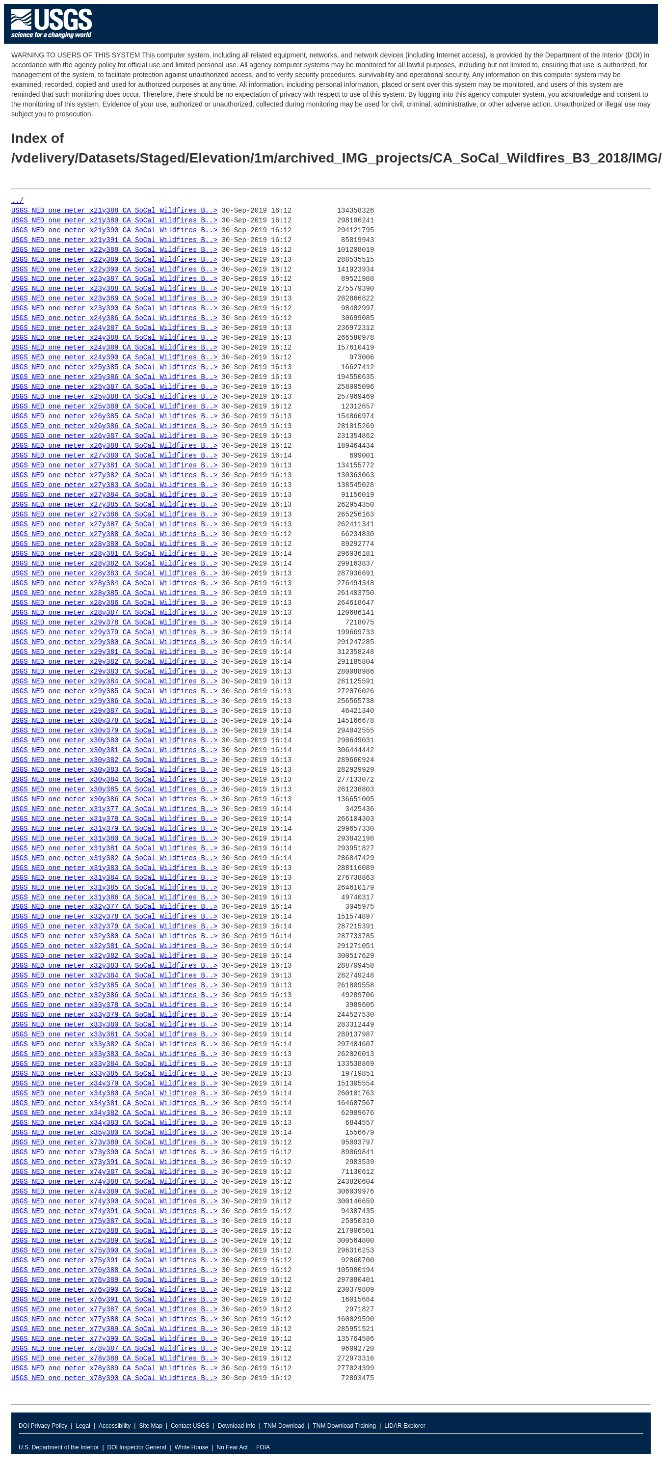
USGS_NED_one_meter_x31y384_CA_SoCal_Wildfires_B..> (114, 878)
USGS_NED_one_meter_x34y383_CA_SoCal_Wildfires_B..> (114, 1123)
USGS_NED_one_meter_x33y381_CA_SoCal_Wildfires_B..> (114, 1034)
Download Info (237, 1425)
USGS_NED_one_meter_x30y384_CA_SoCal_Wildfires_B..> (114, 780)
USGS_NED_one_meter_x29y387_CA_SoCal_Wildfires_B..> (114, 711)
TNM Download (284, 1425)
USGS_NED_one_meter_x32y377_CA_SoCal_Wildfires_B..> (114, 907)
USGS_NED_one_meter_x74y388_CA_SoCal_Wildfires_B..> (114, 1182)
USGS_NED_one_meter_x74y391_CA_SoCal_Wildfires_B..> (114, 1211)
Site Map (150, 1425)
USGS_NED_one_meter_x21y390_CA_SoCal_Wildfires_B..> (114, 230)
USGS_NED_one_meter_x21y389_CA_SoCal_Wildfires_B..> (114, 220)
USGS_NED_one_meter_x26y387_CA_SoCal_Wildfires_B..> (114, 436)
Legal (83, 1425)
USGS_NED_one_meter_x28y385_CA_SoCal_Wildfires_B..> (114, 593)
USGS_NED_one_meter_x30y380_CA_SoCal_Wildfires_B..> (114, 740)
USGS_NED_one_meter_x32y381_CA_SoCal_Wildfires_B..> (114, 946)
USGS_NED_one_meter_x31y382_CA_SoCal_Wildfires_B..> (114, 858)
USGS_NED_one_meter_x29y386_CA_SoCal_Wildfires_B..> (114, 701)
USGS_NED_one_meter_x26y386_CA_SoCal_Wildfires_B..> (114, 426)
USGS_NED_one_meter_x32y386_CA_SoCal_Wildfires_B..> (114, 995)
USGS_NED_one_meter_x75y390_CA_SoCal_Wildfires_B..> (114, 1250)
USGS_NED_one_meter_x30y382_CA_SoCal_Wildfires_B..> (114, 760)
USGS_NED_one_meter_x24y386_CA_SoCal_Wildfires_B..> (114, 318)
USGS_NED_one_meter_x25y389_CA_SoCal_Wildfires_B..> (114, 406)
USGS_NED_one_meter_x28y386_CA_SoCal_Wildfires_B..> (114, 603)
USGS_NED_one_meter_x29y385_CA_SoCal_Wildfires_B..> (114, 691)
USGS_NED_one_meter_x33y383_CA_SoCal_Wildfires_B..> (114, 1054)
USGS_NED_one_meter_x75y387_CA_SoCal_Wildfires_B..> (114, 1221)
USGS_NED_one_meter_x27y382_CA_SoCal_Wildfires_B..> (114, 475)
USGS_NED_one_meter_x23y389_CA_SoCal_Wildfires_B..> (114, 298)
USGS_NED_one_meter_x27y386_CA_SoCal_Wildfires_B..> (114, 514)
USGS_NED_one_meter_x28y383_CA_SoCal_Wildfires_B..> (114, 573)
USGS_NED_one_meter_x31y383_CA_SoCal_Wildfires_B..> (114, 868)
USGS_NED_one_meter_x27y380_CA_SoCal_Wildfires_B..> (114, 456)
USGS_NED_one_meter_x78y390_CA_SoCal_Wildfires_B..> (114, 1378)
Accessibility (115, 1425)
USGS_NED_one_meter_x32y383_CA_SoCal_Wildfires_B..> (114, 966)
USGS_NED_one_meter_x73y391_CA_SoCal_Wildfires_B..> (114, 1162)
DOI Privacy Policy (43, 1425)
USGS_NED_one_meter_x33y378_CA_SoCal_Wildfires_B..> (114, 1005)
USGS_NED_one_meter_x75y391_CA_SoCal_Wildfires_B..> (114, 1260)
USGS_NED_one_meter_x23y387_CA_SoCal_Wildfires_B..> (114, 279)
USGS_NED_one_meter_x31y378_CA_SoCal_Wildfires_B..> (114, 819)
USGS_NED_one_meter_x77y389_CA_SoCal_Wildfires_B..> (114, 1329)
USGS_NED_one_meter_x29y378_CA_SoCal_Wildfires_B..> (114, 622)
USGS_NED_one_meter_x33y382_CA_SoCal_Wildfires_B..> (114, 1044)
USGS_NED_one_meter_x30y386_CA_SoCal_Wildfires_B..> (114, 799)
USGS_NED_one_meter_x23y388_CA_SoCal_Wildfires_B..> (114, 289)
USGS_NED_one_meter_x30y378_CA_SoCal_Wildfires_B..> (114, 721)
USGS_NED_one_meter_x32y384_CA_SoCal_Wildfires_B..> (114, 975)
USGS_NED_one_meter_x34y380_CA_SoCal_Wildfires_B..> (114, 1093)
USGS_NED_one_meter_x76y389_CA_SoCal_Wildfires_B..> (114, 1280)
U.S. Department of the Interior (59, 1447)
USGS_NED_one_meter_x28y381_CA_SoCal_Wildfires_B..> (114, 554)
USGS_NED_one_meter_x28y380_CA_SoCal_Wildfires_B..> (114, 544)
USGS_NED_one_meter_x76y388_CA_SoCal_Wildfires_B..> (114, 1270)
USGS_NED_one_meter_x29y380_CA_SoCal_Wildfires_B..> (114, 642)
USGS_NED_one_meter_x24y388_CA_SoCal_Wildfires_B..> (114, 338)
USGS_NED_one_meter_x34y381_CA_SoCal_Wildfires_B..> (114, 1103)
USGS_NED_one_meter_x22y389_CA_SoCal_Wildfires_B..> (114, 260)
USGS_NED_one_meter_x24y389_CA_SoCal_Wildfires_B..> (114, 348)
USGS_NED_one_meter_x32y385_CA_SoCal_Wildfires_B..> (114, 985)
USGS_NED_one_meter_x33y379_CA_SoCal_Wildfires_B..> (114, 1015)
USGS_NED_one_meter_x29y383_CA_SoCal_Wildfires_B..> (114, 672)
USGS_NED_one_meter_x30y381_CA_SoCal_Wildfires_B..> (114, 750)
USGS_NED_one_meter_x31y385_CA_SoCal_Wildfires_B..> (114, 888)
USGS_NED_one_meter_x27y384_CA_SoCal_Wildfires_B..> (114, 495)
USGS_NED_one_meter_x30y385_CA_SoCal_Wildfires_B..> (114, 789)
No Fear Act (232, 1447)
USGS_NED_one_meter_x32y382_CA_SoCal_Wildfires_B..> (114, 956)
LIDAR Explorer (404, 1425)
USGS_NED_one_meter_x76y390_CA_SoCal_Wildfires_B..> (114, 1290)
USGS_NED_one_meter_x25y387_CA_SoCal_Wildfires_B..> (114, 387)
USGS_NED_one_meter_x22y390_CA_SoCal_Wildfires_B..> (114, 269)
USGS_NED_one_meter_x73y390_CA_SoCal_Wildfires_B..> (114, 1152)
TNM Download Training (344, 1425)
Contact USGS (190, 1425)
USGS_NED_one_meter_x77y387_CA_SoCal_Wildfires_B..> (114, 1309)
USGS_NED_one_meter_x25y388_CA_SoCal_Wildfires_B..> (114, 397)
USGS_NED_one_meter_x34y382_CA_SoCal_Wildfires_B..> (114, 1113)
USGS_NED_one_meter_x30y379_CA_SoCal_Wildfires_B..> (114, 730)
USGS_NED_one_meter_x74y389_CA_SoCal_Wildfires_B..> (114, 1191)
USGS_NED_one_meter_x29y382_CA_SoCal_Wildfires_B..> (114, 662)
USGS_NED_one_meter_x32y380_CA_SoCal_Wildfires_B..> (114, 936)
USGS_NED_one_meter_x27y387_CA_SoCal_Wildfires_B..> (114, 524)
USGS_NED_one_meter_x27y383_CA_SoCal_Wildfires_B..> (114, 485)
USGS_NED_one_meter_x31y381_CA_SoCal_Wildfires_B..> (114, 848)
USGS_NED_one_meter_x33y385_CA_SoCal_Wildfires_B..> (114, 1074)
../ (17, 201)
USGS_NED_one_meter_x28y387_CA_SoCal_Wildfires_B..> (114, 613)
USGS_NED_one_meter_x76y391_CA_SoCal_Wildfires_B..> (114, 1300)
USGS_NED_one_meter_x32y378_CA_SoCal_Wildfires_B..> (114, 917)
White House (192, 1447)
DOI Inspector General (136, 1447)
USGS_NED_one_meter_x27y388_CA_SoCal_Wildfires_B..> (114, 534)
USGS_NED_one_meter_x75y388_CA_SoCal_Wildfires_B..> (114, 1231)
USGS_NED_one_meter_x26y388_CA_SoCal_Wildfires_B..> (114, 446)
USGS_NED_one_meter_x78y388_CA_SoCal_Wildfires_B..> (114, 1358)
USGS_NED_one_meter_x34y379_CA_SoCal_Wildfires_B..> (114, 1083)
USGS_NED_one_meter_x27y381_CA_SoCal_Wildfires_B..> (114, 465)
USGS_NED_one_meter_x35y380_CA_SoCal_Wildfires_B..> (114, 1133)
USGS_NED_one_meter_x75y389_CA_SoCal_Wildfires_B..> (114, 1241)
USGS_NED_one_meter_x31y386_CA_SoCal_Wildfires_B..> (114, 897)
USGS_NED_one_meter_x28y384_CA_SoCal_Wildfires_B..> (114, 583)
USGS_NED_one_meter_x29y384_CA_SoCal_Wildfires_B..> (114, 681)
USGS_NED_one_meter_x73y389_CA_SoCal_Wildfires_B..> (114, 1142)
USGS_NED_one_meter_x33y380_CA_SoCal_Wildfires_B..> (114, 1025)
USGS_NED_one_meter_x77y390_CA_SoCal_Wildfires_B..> (114, 1339)
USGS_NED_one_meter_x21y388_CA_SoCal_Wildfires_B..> (114, 211)
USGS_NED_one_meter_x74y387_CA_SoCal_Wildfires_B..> (114, 1172)
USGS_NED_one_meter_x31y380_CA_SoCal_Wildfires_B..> (114, 838)
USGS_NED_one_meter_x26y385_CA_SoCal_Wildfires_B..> (114, 416)
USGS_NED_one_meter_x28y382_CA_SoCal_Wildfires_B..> (114, 564)
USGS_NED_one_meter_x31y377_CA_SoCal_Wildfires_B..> (114, 809)
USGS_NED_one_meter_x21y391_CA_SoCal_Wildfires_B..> (114, 240)
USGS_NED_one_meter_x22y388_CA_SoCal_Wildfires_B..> (114, 250)
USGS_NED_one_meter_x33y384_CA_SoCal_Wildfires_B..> (114, 1064)
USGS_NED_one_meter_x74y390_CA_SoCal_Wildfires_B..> (114, 1201)
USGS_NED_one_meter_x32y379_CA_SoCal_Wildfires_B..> (114, 926)
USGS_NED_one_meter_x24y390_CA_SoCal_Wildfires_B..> (114, 357)
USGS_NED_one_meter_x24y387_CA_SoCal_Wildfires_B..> (114, 328)
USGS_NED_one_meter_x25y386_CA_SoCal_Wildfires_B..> (114, 377)
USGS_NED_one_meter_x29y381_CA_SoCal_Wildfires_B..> (114, 652)
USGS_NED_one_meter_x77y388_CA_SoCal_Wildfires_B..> (114, 1319)
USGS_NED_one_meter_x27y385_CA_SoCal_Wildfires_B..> (114, 505)
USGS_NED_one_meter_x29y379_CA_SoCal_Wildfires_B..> (114, 632)
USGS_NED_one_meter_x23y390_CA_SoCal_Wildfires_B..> (114, 308)
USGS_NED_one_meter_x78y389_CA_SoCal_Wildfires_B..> (114, 1368)
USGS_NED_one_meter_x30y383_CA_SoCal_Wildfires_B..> (114, 770)
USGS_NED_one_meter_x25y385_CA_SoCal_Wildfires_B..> (114, 367)
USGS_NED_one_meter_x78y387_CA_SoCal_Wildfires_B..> (114, 1349)
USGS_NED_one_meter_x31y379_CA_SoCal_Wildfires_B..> (114, 829)
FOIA (263, 1447)
